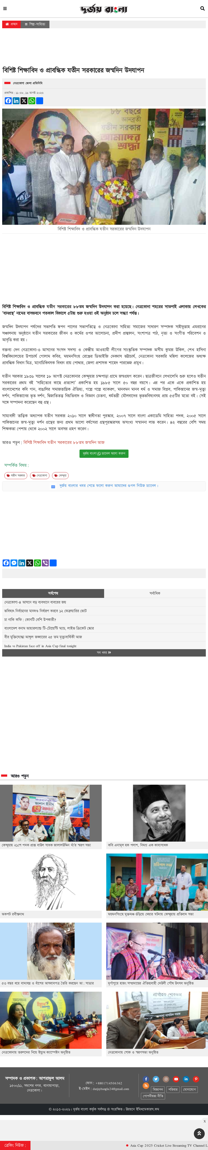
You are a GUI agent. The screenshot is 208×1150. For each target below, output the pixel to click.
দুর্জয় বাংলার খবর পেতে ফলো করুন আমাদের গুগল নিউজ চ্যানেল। (109, 485)
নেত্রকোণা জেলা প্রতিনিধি (27, 83)
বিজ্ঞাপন (158, 1089)
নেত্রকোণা (39, 475)
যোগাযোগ (189, 1089)
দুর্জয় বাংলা (80, 1109)
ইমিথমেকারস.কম (147, 1109)
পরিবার (172, 1089)
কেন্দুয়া (60, 475)
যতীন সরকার (16, 475)
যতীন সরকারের (59, 307)
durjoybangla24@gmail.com (111, 1088)
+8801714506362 (108, 1083)
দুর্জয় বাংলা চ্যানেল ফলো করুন (104, 453)
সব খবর (104, 652)
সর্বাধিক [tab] (155, 593)
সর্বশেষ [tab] (53, 593)
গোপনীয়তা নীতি (153, 1096)
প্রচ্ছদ (11, 24)
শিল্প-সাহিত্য (35, 24)
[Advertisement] (104, 48)
